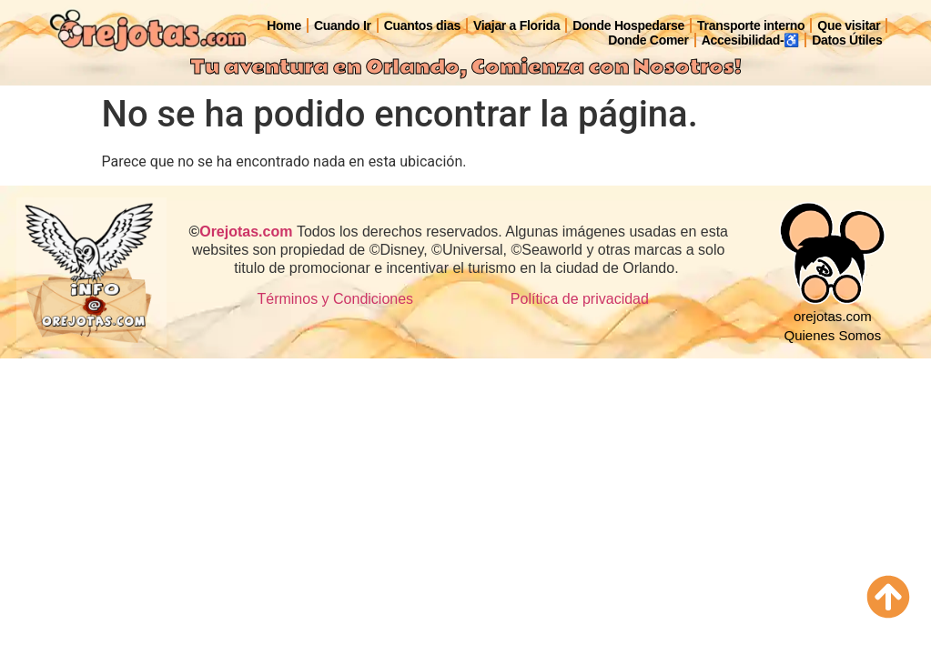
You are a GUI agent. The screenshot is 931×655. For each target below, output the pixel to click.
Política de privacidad (580, 299)
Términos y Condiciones (335, 299)
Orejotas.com (245, 231)
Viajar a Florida (516, 25)
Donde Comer (648, 40)
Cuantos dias (422, 25)
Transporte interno (751, 25)
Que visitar (848, 25)
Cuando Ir (342, 25)
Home (284, 25)
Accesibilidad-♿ (750, 40)
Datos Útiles (847, 40)
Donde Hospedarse (628, 25)
